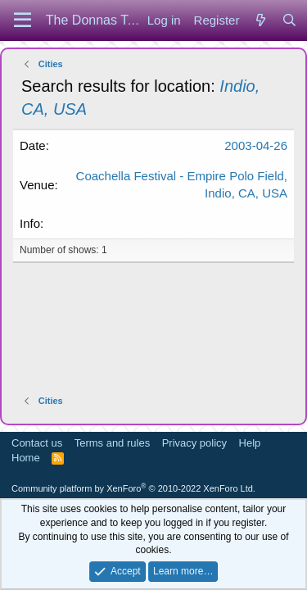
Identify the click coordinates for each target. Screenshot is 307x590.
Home (25, 458)
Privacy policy (194, 443)
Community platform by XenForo (133, 488)
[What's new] (260, 20)
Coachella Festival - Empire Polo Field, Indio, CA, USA (181, 184)
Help (250, 443)
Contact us (36, 443)
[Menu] (22, 20)
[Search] (289, 20)
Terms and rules (112, 443)
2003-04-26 (255, 145)
